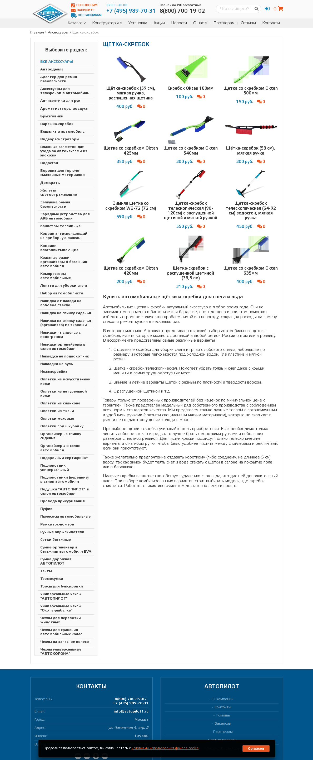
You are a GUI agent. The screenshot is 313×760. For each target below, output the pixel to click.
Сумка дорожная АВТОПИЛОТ (56, 561)
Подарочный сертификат (64, 458)
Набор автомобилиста (61, 293)
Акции (159, 23)
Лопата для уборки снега (63, 286)
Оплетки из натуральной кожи (63, 394)
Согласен (256, 749)
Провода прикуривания (62, 501)
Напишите (83, 10)
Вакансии (223, 723)
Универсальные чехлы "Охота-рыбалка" (60, 608)
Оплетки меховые (57, 418)
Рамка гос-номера (57, 524)
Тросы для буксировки (61, 586)
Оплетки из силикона (60, 403)
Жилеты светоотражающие (58, 193)
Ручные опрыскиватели (62, 532)
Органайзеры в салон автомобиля (60, 448)
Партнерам (223, 732)
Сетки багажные (55, 540)
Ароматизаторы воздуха (64, 109)
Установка (137, 23)
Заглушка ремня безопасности (55, 204)
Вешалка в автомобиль (62, 131)
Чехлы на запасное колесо (64, 642)
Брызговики (51, 116)
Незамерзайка (53, 372)
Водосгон (49, 163)
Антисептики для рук (60, 101)
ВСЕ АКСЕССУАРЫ (56, 62)
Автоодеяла (51, 69)
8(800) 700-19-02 (131, 699)
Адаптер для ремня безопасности (58, 79)
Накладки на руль (56, 364)
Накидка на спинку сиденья (65, 313)
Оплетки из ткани (57, 411)
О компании (222, 699)
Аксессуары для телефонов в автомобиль (64, 91)
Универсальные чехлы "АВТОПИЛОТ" (60, 596)
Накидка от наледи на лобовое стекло (60, 303)
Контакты (271, 23)
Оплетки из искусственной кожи (65, 381)
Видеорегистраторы (59, 139)
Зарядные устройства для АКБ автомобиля (65, 216)
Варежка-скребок (56, 124)
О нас (200, 23)
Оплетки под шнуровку (61, 426)
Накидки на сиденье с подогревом (60, 335)
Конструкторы (107, 23)
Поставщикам (86, 15)
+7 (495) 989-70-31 (130, 703)
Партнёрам (224, 23)
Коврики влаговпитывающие (59, 248)
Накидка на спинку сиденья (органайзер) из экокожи (65, 323)
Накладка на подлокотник (64, 356)
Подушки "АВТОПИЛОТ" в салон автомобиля (64, 491)
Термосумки (51, 579)
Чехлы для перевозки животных (60, 620)
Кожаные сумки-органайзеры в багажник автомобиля (63, 262)
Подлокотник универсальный (54, 468)
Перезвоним (84, 5)
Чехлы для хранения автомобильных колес (61, 632)
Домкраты (50, 183)
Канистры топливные (60, 226)
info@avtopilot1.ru (131, 711)
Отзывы (248, 23)
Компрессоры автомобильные (55, 276)
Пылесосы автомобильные (65, 516)
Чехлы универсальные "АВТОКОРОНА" (60, 652)
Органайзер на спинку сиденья (60, 436)
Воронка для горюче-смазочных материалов (62, 173)
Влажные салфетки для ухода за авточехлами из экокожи (63, 151)
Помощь (223, 715)
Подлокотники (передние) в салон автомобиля (64, 480)
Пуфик (46, 509)
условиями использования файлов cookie (165, 748)
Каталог (77, 23)
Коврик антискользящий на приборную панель (63, 236)
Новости (179, 23)
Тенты (46, 571)
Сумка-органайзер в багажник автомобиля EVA (65, 549)
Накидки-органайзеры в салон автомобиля (63, 347)
